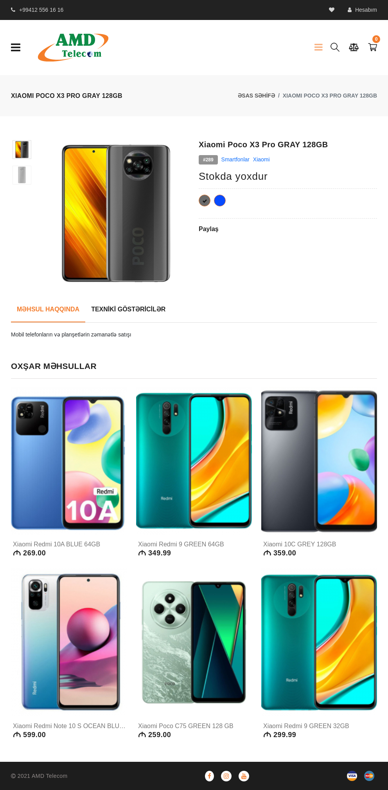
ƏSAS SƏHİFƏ (256, 95)
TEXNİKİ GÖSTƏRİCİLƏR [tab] (128, 309)
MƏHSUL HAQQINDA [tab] (48, 309)
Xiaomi (261, 159)
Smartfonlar (235, 159)
